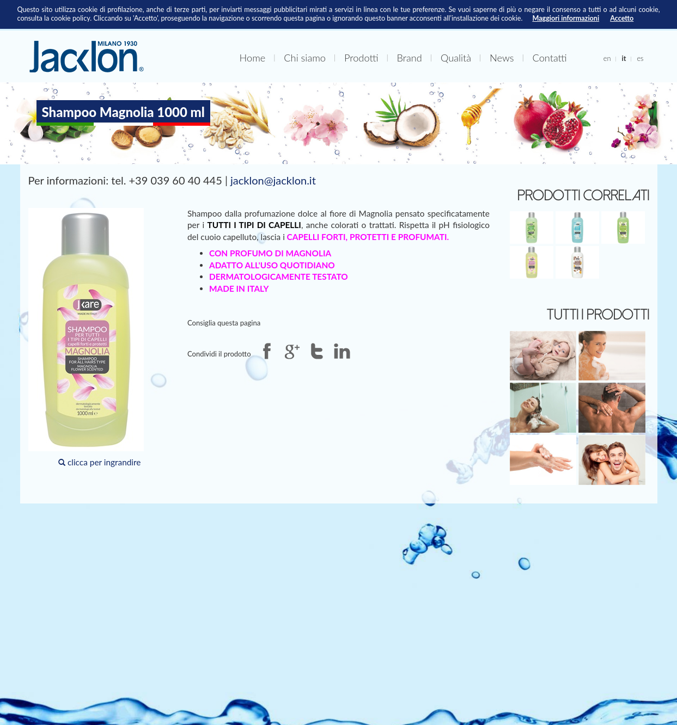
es (640, 58)
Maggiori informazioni (565, 18)
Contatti (550, 58)
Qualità (456, 58)
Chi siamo (305, 58)
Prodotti (361, 58)
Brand (409, 58)
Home (253, 58)
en (607, 58)
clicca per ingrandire (86, 337)
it (623, 58)
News (502, 58)
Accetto (621, 18)
